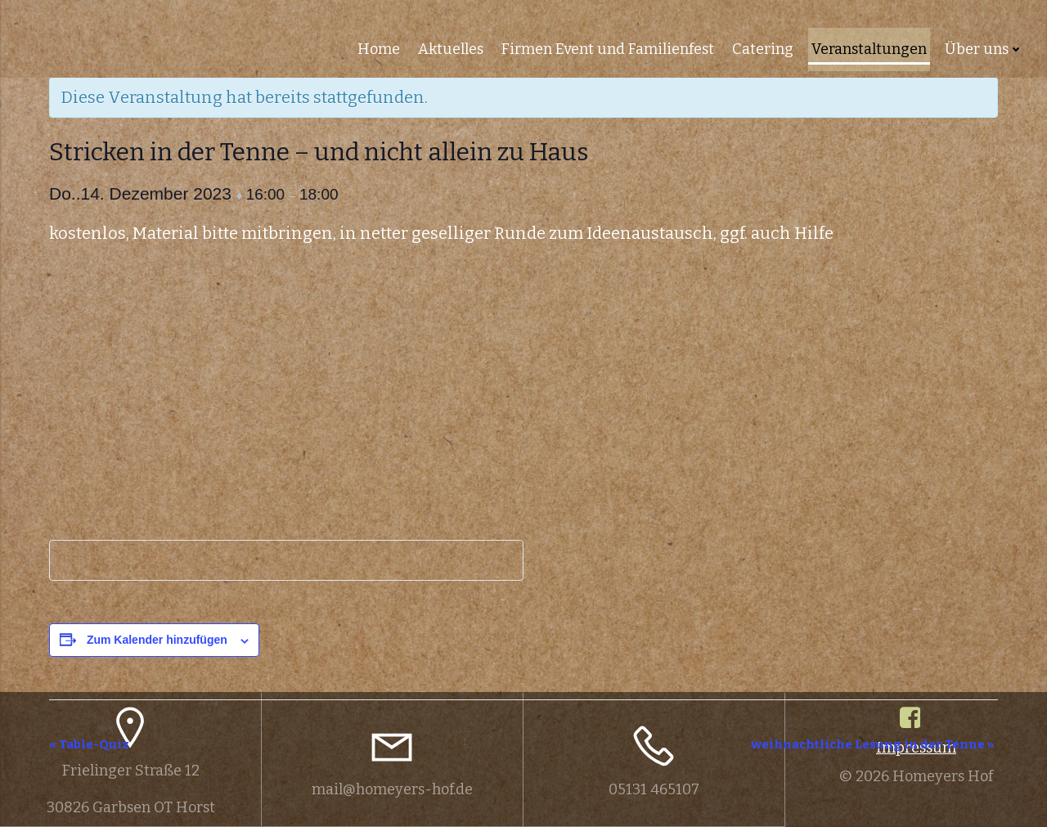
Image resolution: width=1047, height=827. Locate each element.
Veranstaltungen (869, 49)
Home (378, 49)
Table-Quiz (89, 744)
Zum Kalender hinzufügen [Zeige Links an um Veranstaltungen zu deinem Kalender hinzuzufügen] (157, 639)
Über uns (984, 49)
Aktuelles (450, 49)
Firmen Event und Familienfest (607, 49)
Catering (762, 49)
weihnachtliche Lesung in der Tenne (872, 744)
